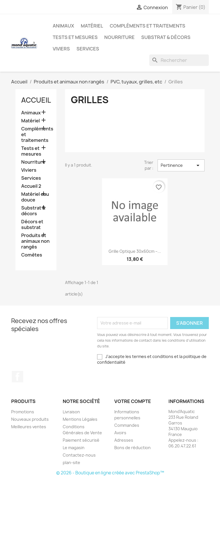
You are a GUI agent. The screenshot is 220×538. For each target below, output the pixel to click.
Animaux (63, 26)
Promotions (22, 411)
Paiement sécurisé (81, 440)
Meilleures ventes (28, 426)
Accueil (36, 100)
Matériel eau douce (35, 197)
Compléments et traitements (147, 26)
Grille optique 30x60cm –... (135, 251)
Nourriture (119, 37)
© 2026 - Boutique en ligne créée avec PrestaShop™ (110, 473)
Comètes (31, 255)
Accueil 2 (31, 186)
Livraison (71, 411)
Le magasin (74, 447)
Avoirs (120, 432)
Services (87, 49)
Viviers (61, 49)
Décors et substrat (32, 224)
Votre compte (132, 401)
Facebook (17, 376)
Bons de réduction (132, 447)
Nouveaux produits (30, 419)
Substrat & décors (165, 37)
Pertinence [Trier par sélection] (181, 165)
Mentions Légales (80, 419)
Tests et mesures (75, 37)
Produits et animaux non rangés (35, 241)
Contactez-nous (79, 455)
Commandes (126, 425)
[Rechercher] (179, 60)
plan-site (71, 462)
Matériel (92, 26)
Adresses (123, 440)
